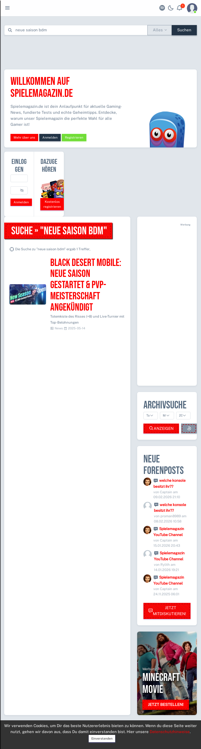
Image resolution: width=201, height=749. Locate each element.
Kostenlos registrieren (52, 204)
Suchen (184, 30)
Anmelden (50, 137)
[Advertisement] (100, 51)
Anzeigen (161, 428)
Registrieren (74, 137)
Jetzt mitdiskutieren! (167, 610)
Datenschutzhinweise (170, 731)
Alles (158, 30)
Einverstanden (102, 738)
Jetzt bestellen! (165, 704)
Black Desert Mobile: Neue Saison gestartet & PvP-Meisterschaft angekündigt (85, 285)
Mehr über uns (24, 137)
